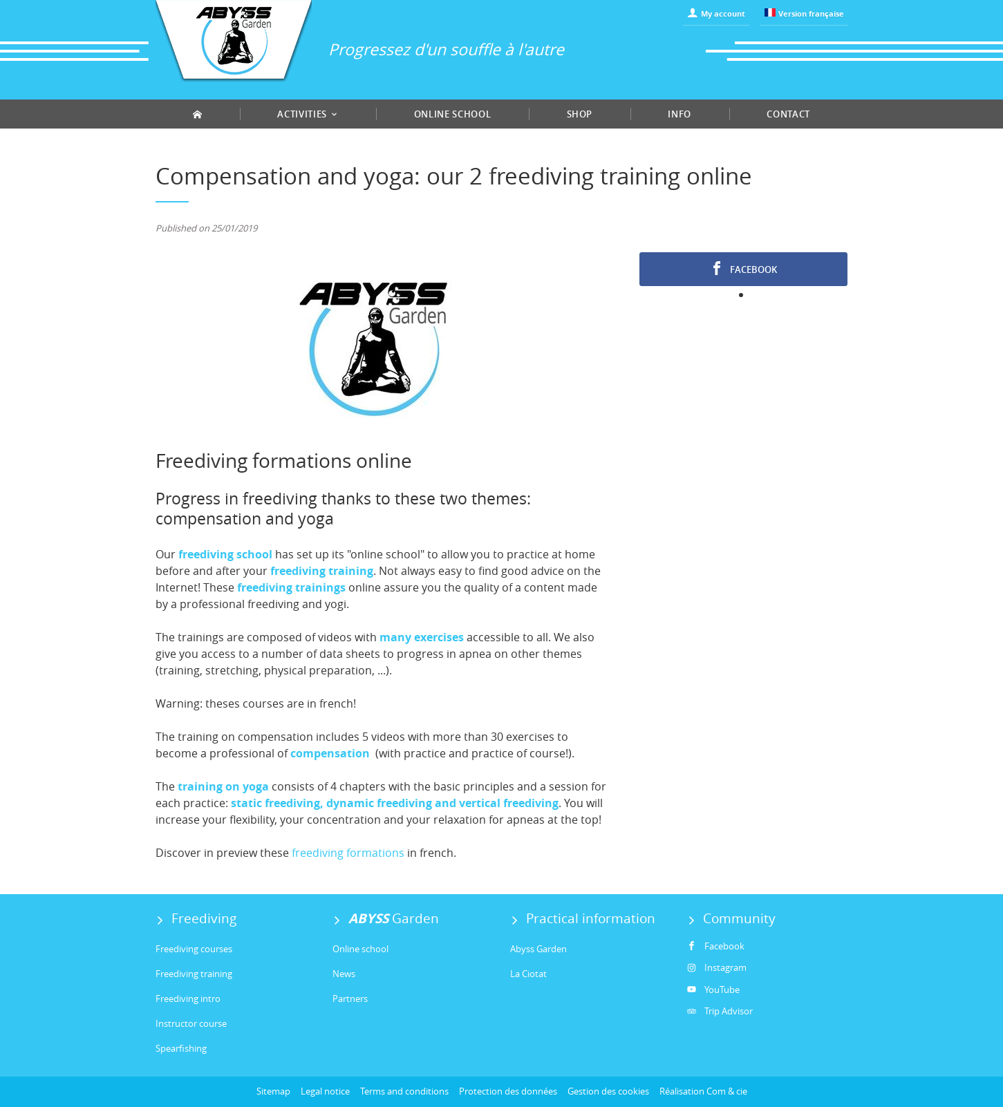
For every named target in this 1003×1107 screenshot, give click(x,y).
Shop (580, 114)
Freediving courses (194, 949)
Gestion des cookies (608, 1091)
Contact (788, 114)
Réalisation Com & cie (703, 1091)
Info (679, 114)
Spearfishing (181, 1048)
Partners (350, 998)
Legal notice (325, 1091)
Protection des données (508, 1091)
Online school (452, 114)
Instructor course (191, 1023)
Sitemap (273, 1091)
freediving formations (348, 852)
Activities (307, 114)
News (343, 973)
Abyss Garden (538, 949)
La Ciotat (528, 973)
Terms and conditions (404, 1091)
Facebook (743, 268)
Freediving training (194, 973)
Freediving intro (188, 998)
